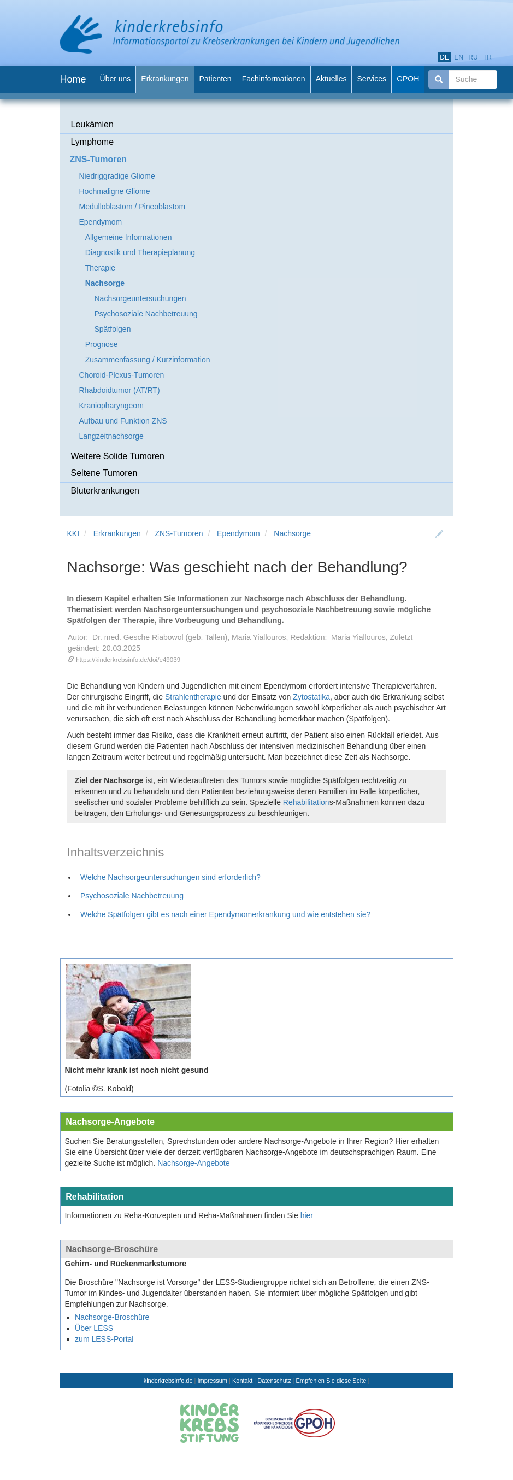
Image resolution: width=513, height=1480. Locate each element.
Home (73, 79)
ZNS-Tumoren (179, 533)
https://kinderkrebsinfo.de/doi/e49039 (128, 659)
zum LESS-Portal (104, 1339)
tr (487, 57)
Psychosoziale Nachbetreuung (132, 895)
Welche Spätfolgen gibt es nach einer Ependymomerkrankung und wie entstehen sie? (225, 914)
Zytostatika (311, 696)
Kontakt (242, 1380)
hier (306, 1215)
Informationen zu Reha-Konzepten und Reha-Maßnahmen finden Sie (181, 1215)
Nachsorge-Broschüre (112, 1249)
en (458, 57)
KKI (73, 533)
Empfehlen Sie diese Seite (331, 1380)
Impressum (212, 1380)
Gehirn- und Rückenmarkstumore (126, 1263)
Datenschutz (274, 1380)
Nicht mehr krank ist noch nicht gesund (137, 1070)
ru (472, 57)
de (444, 57)
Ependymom (238, 533)
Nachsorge (292, 533)
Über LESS (94, 1328)
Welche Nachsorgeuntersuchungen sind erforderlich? (170, 877)
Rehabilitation (306, 802)
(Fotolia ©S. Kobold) (99, 1088)
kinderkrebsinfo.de (168, 1380)
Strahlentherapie (193, 696)
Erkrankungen (117, 533)
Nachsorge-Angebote (110, 1121)
